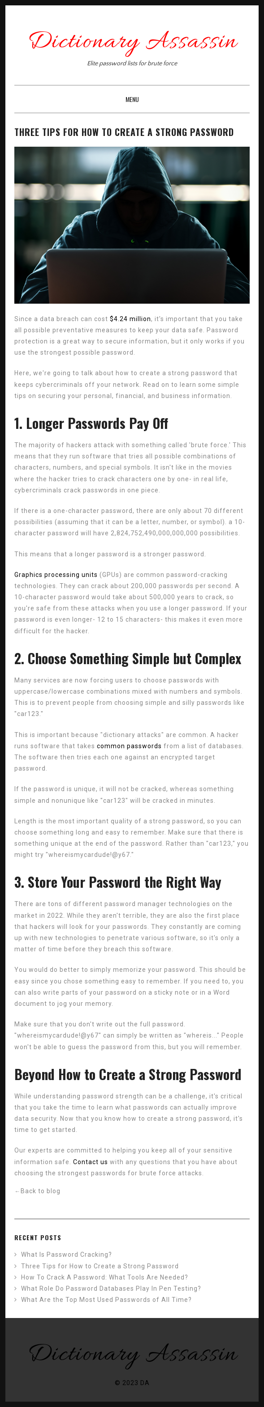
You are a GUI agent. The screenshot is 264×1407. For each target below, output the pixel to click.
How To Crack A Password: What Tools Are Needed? (104, 1277)
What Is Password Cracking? (66, 1254)
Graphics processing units (56, 574)
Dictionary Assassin (132, 42)
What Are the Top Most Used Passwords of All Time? (106, 1299)
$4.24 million (130, 318)
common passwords (129, 746)
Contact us (90, 1161)
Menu (132, 99)
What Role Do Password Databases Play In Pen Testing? (111, 1288)
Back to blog (37, 1191)
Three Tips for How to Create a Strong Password (100, 1266)
